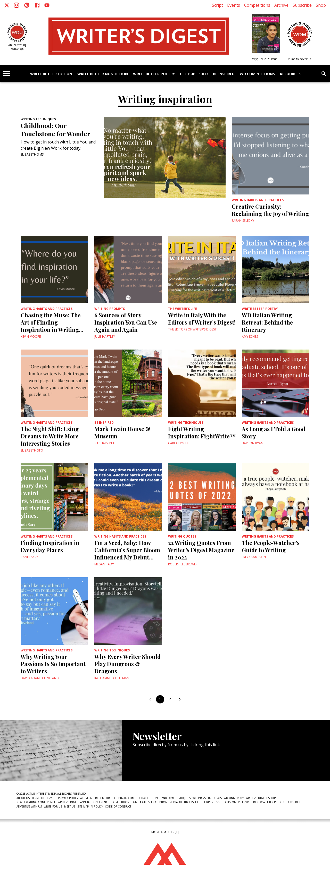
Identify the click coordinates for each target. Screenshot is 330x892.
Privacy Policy (68, 798)
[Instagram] (16, 5)
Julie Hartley (104, 336)
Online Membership (298, 59)
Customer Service (238, 802)
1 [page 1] (160, 699)
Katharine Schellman (111, 678)
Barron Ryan (252, 443)
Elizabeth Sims (32, 154)
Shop (321, 5)
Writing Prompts (109, 309)
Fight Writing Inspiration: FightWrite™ (202, 432)
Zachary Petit (105, 443)
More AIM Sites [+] (165, 832)
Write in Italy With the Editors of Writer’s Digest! (202, 318)
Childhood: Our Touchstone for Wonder (55, 129)
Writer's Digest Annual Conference (83, 802)
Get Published (194, 74)
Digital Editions (147, 798)
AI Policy (97, 806)
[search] (324, 73)
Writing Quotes (182, 536)
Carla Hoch (178, 443)
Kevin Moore (31, 336)
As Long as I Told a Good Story (273, 432)
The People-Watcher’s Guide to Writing (271, 546)
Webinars (199, 798)
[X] (6, 5)
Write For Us (53, 806)
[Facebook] (37, 5)
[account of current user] (6, 73)
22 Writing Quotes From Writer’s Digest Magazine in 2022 (201, 550)
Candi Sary (29, 557)
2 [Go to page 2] (170, 699)
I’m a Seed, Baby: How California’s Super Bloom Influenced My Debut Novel (127, 550)
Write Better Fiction (51, 74)
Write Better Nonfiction (102, 74)
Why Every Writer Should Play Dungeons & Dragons (127, 664)
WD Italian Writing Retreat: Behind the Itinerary (267, 322)
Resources (290, 74)
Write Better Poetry (154, 74)
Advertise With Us (29, 806)
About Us (23, 798)
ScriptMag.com (123, 798)
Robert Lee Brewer (182, 564)
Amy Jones (250, 336)
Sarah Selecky (243, 220)
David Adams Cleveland (40, 678)
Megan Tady (104, 564)
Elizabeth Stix (32, 450)
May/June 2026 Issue (264, 59)
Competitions (257, 5)
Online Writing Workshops (17, 46)
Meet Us (69, 806)
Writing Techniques (38, 119)
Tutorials (215, 798)
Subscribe (302, 5)
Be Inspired (224, 74)
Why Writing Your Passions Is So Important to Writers (53, 664)
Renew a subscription (269, 802)
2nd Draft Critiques (176, 798)
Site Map (83, 806)
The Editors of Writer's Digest (192, 329)
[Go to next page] (180, 699)
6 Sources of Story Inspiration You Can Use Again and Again (125, 322)
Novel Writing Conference (36, 802)
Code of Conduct (118, 806)
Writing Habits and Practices (258, 200)
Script (217, 5)
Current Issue (212, 802)
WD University (234, 798)
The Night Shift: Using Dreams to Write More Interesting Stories (50, 436)
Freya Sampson (254, 557)
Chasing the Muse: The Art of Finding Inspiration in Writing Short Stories (51, 322)
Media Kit (175, 802)
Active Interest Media (95, 798)
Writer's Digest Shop (261, 798)
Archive (281, 5)
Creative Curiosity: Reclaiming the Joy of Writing (270, 210)
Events (233, 5)
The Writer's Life (182, 309)
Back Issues (192, 802)
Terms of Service (44, 798)
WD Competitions (257, 74)
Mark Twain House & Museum (122, 432)
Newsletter (151, 765)
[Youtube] (47, 5)
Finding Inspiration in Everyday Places (50, 546)
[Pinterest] (27, 5)
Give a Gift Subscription (150, 802)
